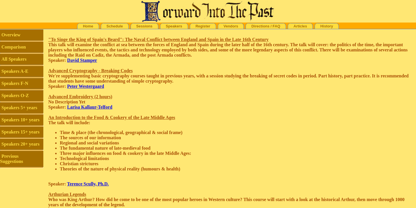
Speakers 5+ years (19, 107)
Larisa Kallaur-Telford (89, 107)
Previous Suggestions (11, 159)
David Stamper (82, 60)
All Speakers (14, 59)
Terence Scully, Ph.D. (88, 183)
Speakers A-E (14, 71)
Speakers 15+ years (20, 131)
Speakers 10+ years (20, 119)
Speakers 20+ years (20, 144)
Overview (11, 34)
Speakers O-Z (15, 95)
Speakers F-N (14, 83)
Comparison (13, 46)
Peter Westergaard (85, 86)
